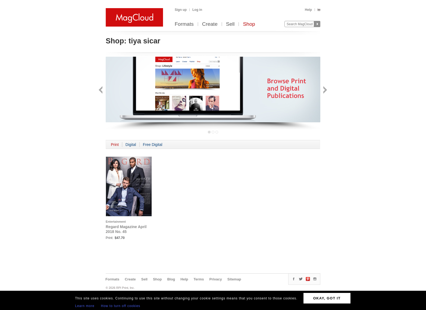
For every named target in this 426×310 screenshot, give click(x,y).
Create (210, 24)
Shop (249, 24)
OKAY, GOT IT (327, 298)
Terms (198, 279)
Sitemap (234, 279)
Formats (184, 24)
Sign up (181, 10)
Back (101, 90)
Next (324, 90)
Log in (197, 10)
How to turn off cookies (120, 306)
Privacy (215, 279)
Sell (230, 24)
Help (308, 10)
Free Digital (152, 144)
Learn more (84, 306)
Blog (171, 279)
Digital (131, 144)
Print (115, 144)
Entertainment (116, 221)
